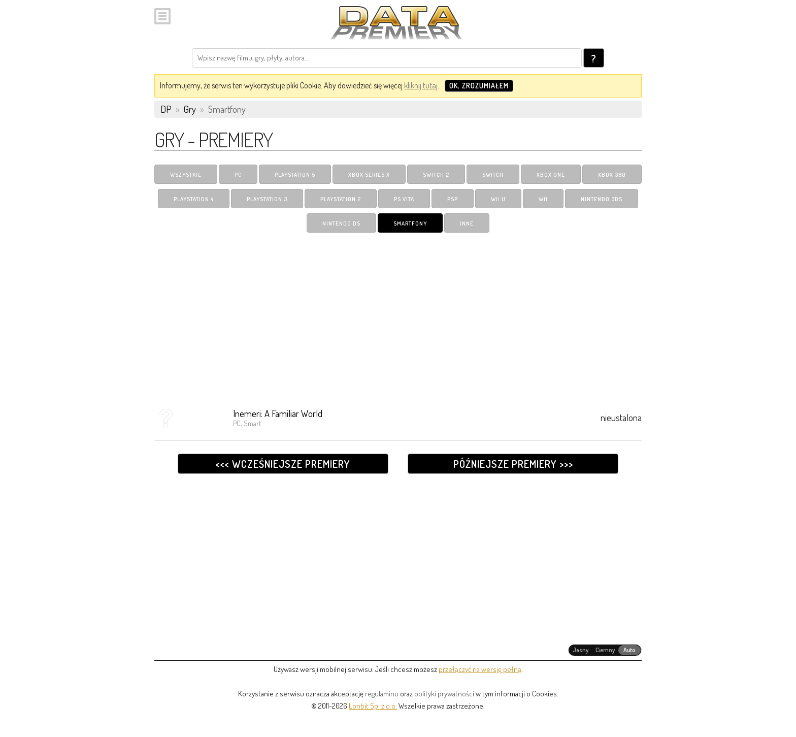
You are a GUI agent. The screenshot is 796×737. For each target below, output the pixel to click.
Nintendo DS (341, 223)
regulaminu (382, 693)
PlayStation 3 (267, 199)
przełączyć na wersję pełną (480, 669)
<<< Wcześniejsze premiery (283, 463)
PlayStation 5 (295, 174)
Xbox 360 (612, 174)
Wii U (498, 199)
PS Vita (404, 199)
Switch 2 (436, 174)
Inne (467, 223)
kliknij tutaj (421, 85)
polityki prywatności (444, 693)
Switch (493, 174)
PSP (452, 199)
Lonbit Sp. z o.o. (373, 706)
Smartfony (410, 223)
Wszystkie (186, 174)
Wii (543, 199)
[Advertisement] (398, 316)
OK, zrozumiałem (479, 85)
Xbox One (551, 174)
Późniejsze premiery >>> (513, 463)
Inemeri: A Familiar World (277, 413)
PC (238, 174)
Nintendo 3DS (601, 199)
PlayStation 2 (340, 199)
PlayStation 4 (194, 199)
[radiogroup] (605, 650)
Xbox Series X (369, 174)
